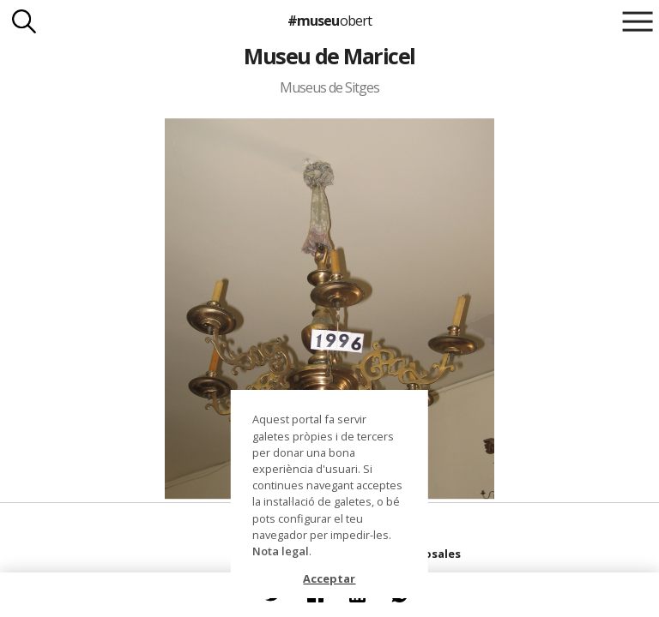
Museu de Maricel (329, 55)
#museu (329, 20)
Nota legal (280, 551)
